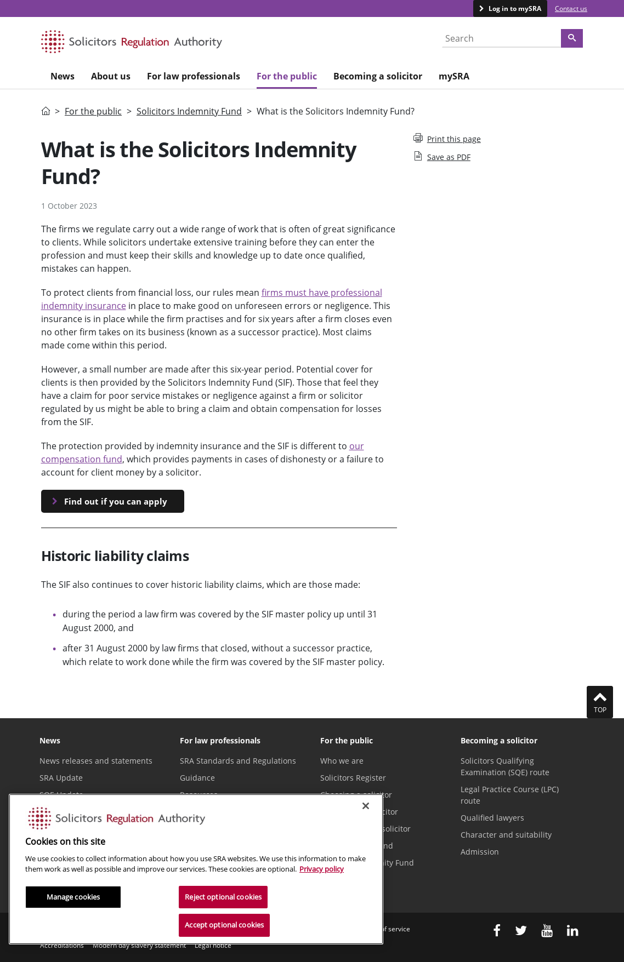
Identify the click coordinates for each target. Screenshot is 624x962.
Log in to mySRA (514, 8)
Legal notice (213, 945)
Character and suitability (506, 834)
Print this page (447, 138)
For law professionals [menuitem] (193, 76)
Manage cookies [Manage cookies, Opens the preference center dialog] (73, 897)
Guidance (197, 777)
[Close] (366, 806)
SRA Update (61, 777)
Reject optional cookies (223, 897)
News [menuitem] (62, 76)
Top (600, 701)
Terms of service (384, 929)
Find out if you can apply (115, 501)
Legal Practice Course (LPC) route (510, 795)
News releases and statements (95, 760)
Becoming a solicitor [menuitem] (377, 76)
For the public (93, 111)
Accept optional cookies (224, 925)
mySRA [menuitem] (454, 76)
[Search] (572, 38)
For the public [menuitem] (287, 76)
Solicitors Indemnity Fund (189, 111)
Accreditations (62, 945)
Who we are (342, 760)
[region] (196, 869)
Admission (480, 851)
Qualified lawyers (492, 817)
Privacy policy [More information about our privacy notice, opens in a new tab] (321, 869)
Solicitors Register (353, 777)
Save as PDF (441, 156)
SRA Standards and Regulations (238, 760)
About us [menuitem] (111, 76)
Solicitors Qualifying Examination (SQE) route (505, 766)
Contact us (571, 8)
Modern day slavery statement (139, 945)
